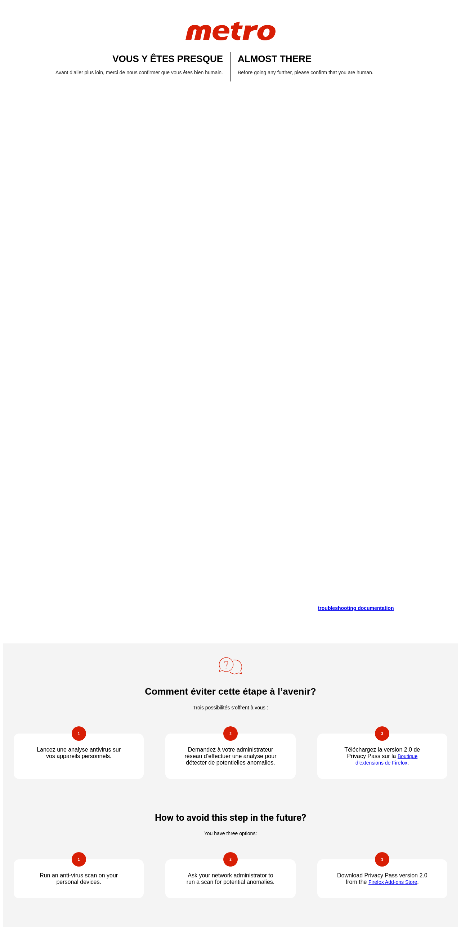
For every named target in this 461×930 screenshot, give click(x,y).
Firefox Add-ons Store (392, 882)
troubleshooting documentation (356, 608)
